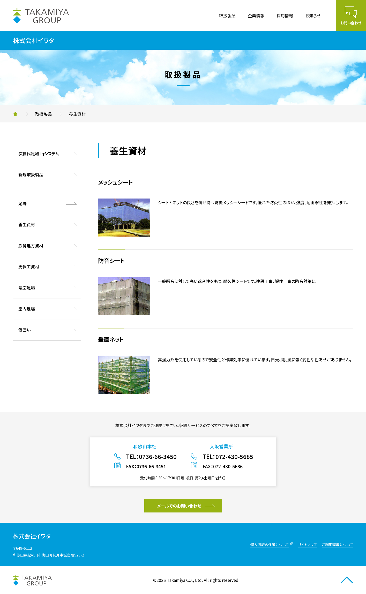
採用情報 (285, 15)
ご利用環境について (337, 544)
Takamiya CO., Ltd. (185, 580)
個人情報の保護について (269, 544)
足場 (22, 203)
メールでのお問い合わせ (179, 506)
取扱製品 (227, 15)
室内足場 (26, 309)
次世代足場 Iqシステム (38, 153)
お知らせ (313, 15)
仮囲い (24, 330)
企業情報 (256, 15)
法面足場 (26, 287)
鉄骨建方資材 (30, 246)
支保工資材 (28, 266)
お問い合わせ (350, 22)
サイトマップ (307, 544)
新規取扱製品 (30, 174)
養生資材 (26, 224)
